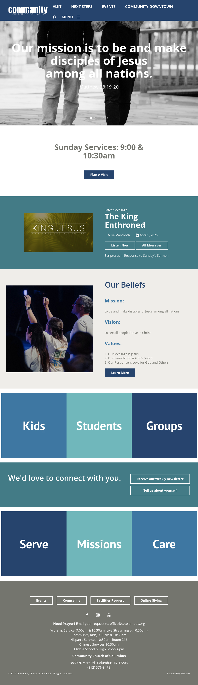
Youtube (109, 614)
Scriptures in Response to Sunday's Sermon (137, 255)
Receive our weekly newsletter (160, 479)
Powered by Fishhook (178, 673)
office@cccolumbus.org (127, 623)
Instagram (99, 614)
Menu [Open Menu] (72, 16)
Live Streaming (118, 630)
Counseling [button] (71, 600)
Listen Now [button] (120, 245)
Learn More (120, 373)
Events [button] (41, 600)
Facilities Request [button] (110, 600)
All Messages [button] (152, 245)
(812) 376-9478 (98, 667)
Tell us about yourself (160, 490)
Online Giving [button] (151, 600)
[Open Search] (54, 17)
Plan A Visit (99, 175)
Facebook (88, 614)
